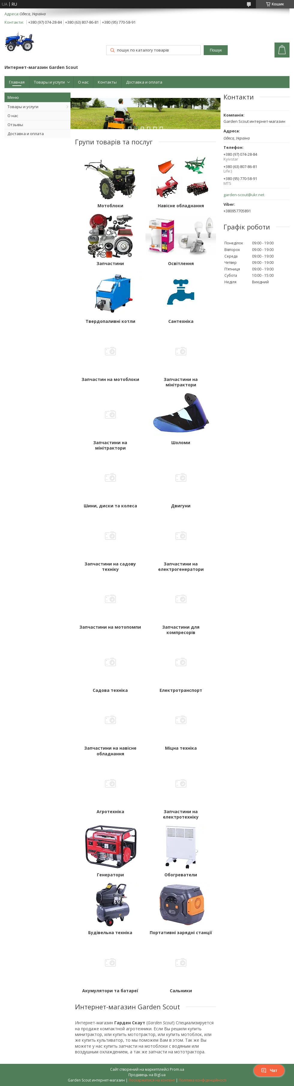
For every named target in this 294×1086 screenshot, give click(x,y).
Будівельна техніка (110, 932)
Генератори (110, 875)
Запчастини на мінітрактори (181, 382)
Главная (17, 82)
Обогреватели (180, 875)
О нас (83, 82)
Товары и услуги (49, 82)
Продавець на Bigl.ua (147, 1074)
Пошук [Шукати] (216, 50)
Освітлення (181, 263)
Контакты (107, 82)
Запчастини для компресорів (181, 629)
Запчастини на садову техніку (110, 566)
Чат (269, 1070)
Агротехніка (110, 811)
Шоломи (180, 442)
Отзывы (15, 124)
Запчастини (110, 263)
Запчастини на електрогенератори (181, 566)
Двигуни (180, 506)
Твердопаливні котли (110, 321)
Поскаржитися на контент (152, 1080)
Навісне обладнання (181, 205)
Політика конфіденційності (202, 1080)
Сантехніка (181, 321)
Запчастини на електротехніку (181, 814)
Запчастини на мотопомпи (110, 627)
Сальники (181, 990)
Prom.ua (177, 1069)
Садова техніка (110, 690)
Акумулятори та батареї (110, 990)
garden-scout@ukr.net (244, 194)
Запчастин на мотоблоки (110, 379)
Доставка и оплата (144, 82)
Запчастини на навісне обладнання (110, 750)
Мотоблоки (110, 205)
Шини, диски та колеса (110, 506)
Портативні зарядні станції (181, 932)
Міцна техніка (181, 748)
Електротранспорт (181, 690)
